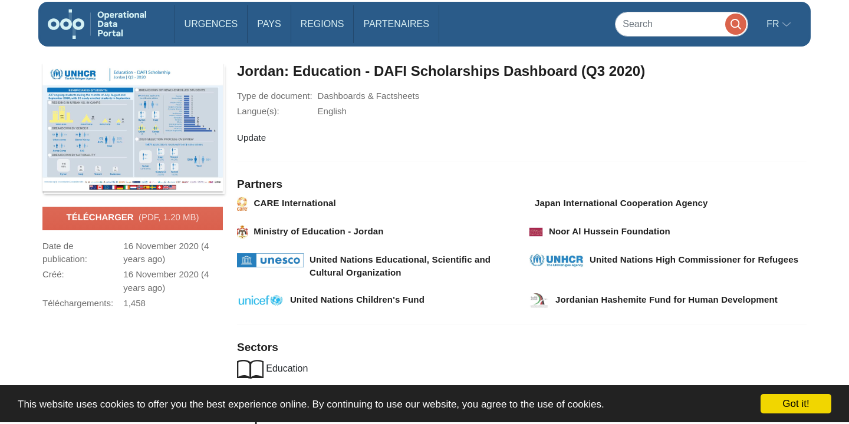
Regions (322, 24)
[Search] (681, 24)
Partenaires (396, 24)
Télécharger (132, 218)
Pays (269, 24)
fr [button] (774, 24)
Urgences (211, 24)
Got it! (795, 403)
